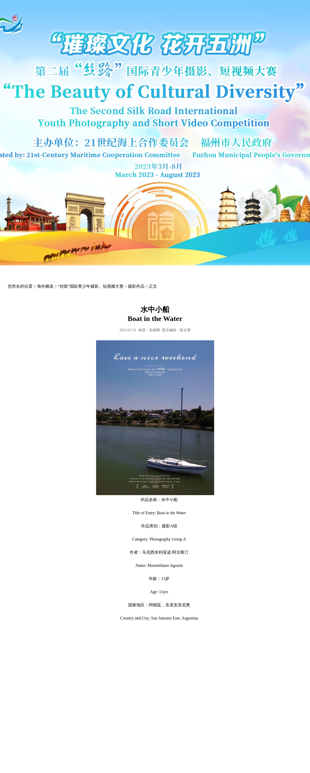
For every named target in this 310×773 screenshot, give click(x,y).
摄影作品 (136, 286)
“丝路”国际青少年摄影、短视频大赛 (90, 286)
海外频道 (45, 286)
